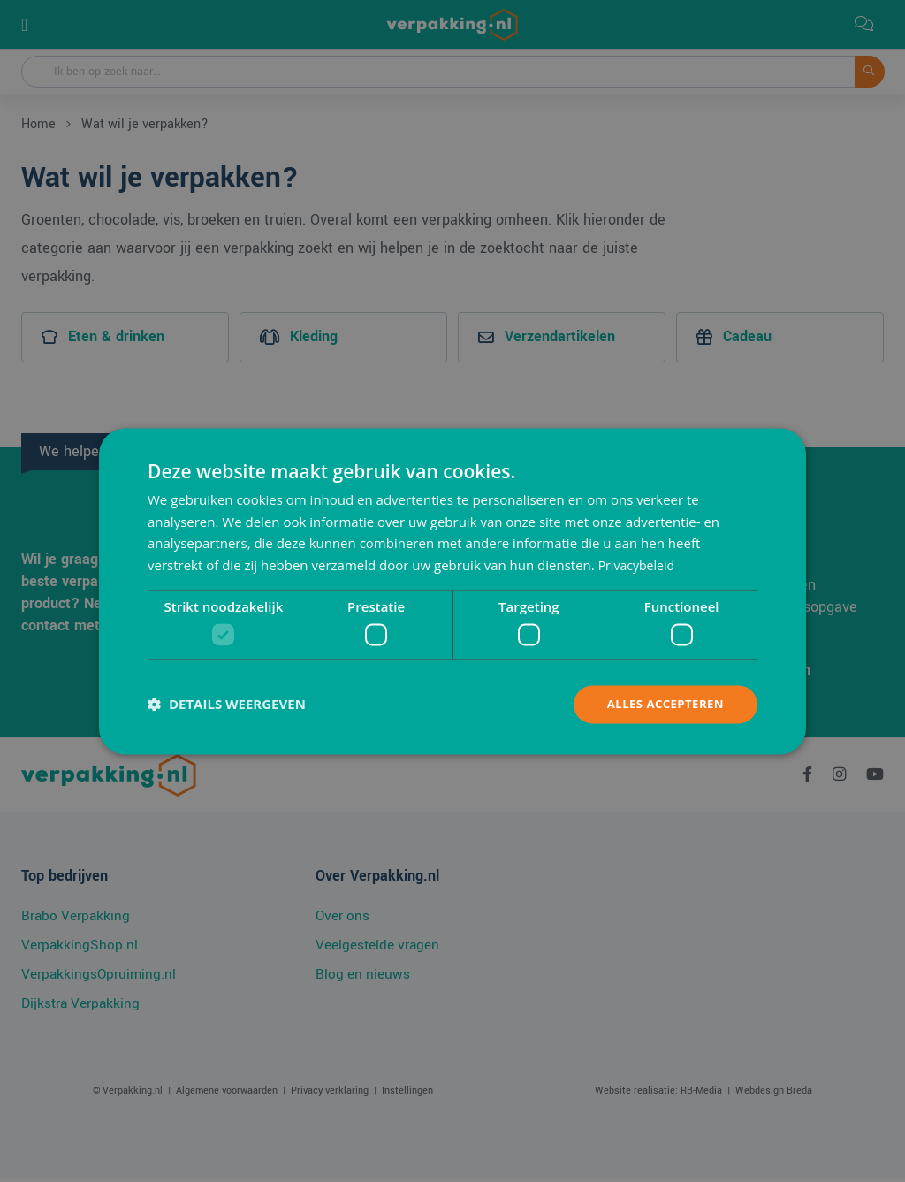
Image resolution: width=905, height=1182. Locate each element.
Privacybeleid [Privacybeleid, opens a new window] (639, 564)
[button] (227, 705)
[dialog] (452, 591)
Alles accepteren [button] (662, 704)
